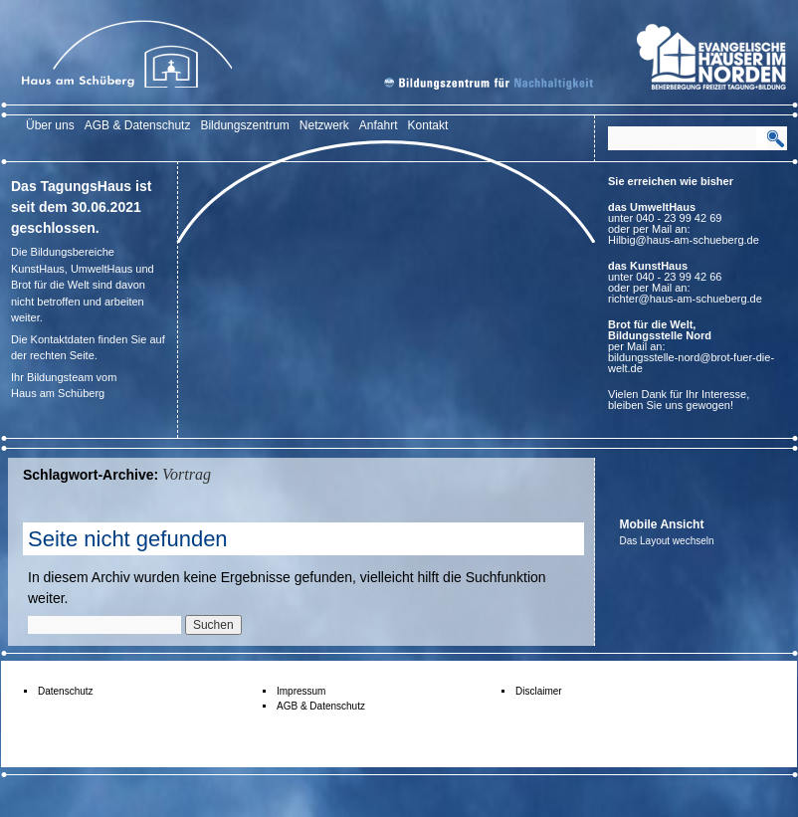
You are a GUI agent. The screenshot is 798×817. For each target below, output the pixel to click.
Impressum (301, 691)
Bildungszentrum (244, 125)
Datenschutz (66, 691)
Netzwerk (324, 125)
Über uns (50, 125)
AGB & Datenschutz (138, 125)
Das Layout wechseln (667, 540)
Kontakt (428, 125)
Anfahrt (378, 125)
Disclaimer (538, 691)
